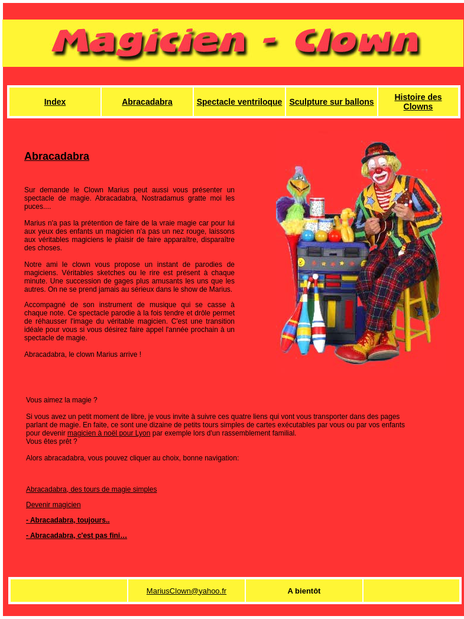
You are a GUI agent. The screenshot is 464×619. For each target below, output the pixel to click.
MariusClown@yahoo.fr (186, 590)
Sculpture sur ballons (331, 102)
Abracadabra (147, 102)
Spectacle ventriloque (240, 102)
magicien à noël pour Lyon (108, 433)
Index (55, 102)
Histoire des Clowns (418, 101)
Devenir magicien (53, 505)
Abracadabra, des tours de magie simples (91, 489)
